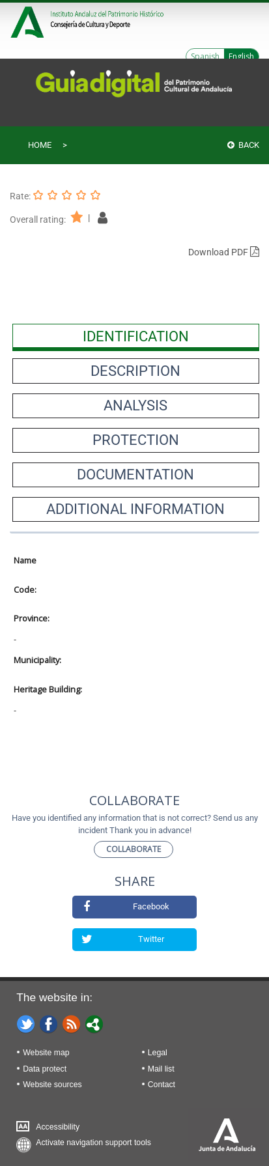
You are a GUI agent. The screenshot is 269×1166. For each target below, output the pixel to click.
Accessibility (57, 1126)
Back (243, 145)
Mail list (161, 1069)
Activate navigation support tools (93, 1142)
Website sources (52, 1084)
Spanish (205, 56)
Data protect (44, 1069)
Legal (157, 1052)
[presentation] (135, 336)
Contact (161, 1084)
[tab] (135, 336)
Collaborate (133, 849)
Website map (46, 1052)
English (241, 56)
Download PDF (223, 252)
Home (39, 145)
